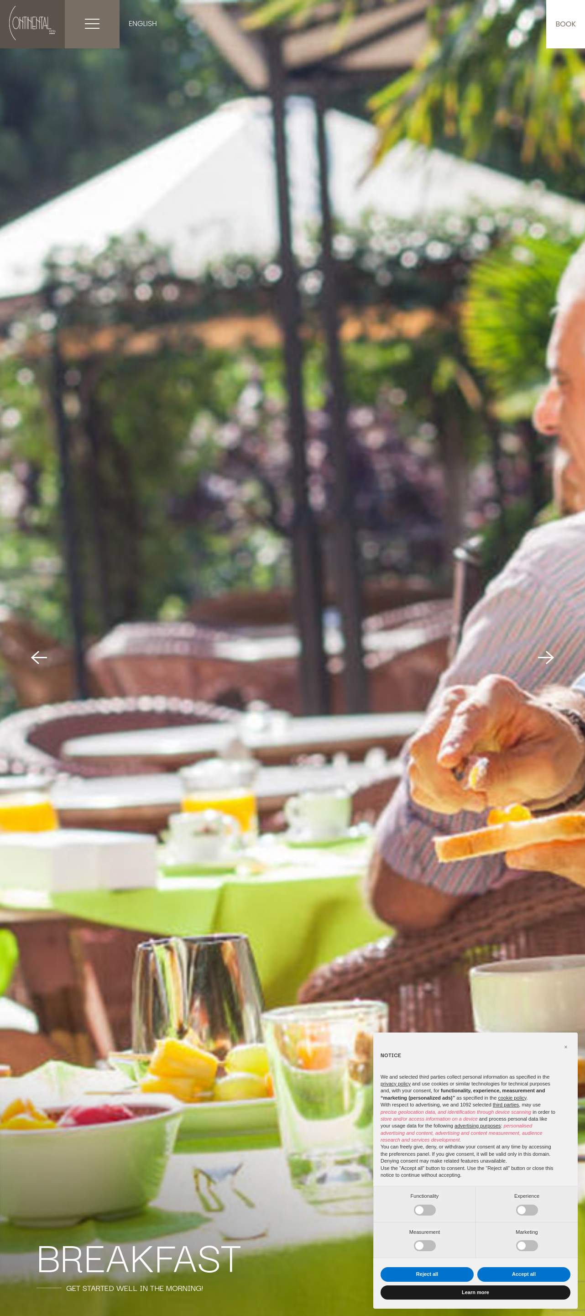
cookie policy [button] (512, 1098)
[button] (566, 1047)
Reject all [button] (427, 1274)
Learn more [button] (475, 1292)
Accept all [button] (524, 1274)
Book (565, 24)
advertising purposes (477, 1125)
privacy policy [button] (396, 1083)
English (143, 23)
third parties (506, 1104)
